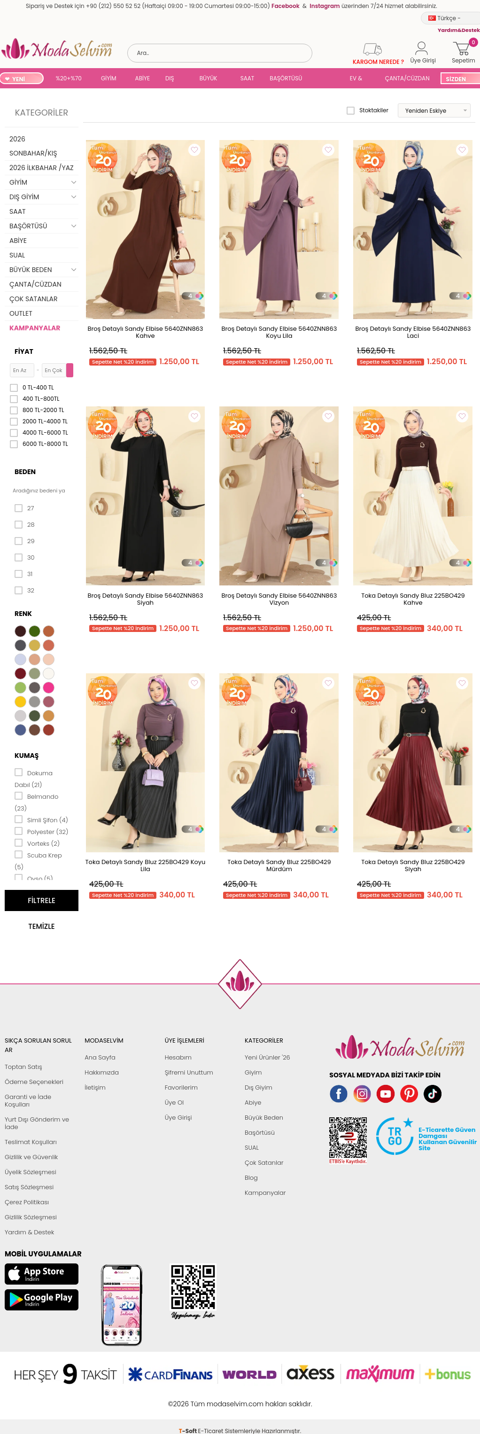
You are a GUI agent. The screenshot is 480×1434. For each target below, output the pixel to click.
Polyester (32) (41, 831)
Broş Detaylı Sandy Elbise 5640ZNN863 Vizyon (279, 599)
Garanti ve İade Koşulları (28, 1100)
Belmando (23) (36, 802)
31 (23, 574)
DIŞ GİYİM (173, 79)
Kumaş (27, 755)
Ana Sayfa (100, 1057)
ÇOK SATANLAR (33, 299)
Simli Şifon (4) (41, 819)
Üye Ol (174, 1102)
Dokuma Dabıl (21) (34, 778)
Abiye (253, 1102)
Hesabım (178, 1057)
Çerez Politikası (27, 1202)
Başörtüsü (260, 1132)
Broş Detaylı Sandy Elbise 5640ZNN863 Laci (413, 332)
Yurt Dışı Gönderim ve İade (37, 1123)
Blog (251, 1177)
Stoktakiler (367, 110)
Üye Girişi (178, 1117)
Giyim (253, 1072)
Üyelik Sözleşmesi (30, 1172)
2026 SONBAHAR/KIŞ (33, 146)
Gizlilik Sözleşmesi (31, 1217)
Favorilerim (181, 1087)
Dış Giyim (258, 1087)
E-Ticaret (211, 1399)
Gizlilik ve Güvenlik (31, 1157)
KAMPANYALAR (34, 328)
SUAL (327, 79)
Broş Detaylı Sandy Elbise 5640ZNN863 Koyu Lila (279, 332)
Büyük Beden (264, 1117)
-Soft (188, 1399)
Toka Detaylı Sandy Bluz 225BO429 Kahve (413, 599)
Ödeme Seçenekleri (34, 1081)
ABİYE (142, 78)
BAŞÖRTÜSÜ (286, 78)
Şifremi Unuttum (189, 1072)
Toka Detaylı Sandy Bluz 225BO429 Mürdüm (279, 865)
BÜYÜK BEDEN (208, 79)
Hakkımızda (102, 1072)
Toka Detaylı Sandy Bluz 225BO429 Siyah (413, 865)
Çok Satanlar (264, 1162)
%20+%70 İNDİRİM (69, 79)
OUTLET (20, 313)
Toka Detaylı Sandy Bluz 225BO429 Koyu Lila (145, 865)
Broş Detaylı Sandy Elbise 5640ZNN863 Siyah (145, 599)
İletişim (95, 1087)
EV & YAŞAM (359, 79)
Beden (25, 471)
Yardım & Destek (29, 1232)
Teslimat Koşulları (31, 1142)
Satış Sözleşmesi (29, 1187)
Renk (23, 613)
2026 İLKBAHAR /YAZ (41, 167)
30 (25, 557)
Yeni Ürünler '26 (267, 1057)
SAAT (247, 78)
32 (24, 590)
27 (24, 508)
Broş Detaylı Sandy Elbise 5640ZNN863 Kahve (145, 332)
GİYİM (108, 78)
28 (25, 525)
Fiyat (24, 351)
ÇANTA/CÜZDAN (407, 78)
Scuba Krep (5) (38, 860)
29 (25, 541)
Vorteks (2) (37, 843)
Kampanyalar (265, 1192)
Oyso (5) (34, 878)
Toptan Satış (23, 1066)
